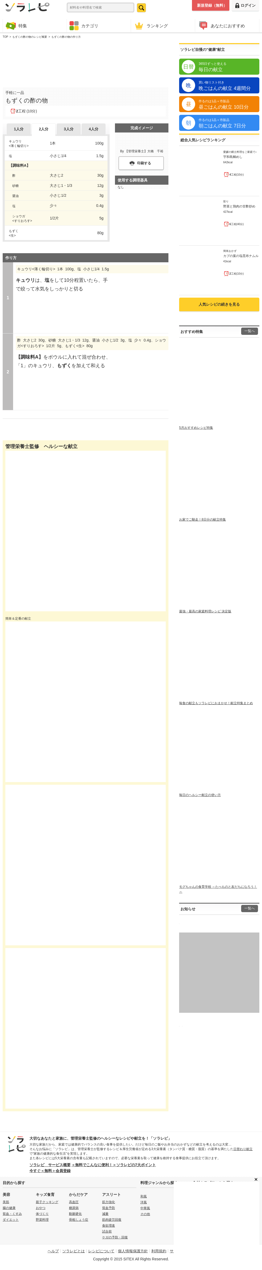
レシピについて (101, 1251)
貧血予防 (108, 1208)
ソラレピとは (73, 1251)
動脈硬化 (75, 1214)
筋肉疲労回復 (111, 1220)
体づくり (42, 1214)
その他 (145, 1214)
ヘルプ (53, 1251)
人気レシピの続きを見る (219, 304)
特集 (16, 25)
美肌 (6, 1202)
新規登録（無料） (212, 5)
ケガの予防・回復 (115, 1237)
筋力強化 (108, 1202)
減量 (105, 1214)
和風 (143, 1196)
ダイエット (11, 1220)
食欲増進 (108, 1225)
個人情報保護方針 (133, 1251)
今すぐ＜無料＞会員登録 (50, 1171)
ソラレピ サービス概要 (50, 1165)
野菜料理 (42, 1220)
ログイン (245, 5)
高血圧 (74, 1202)
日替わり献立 (243, 1149)
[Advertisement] (85, 61)
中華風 (145, 1208)
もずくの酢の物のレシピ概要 (29, 36)
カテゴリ (84, 25)
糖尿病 (74, 1208)
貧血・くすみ (12, 1214)
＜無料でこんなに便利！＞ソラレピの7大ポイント (113, 1165)
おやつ (40, 1208)
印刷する (144, 163)
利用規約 (158, 1251)
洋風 (143, 1202)
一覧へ (249, 331)
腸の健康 (9, 1208)
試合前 (107, 1231)
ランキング (151, 25)
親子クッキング (47, 1202)
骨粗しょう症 (78, 1220)
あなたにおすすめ (221, 25)
